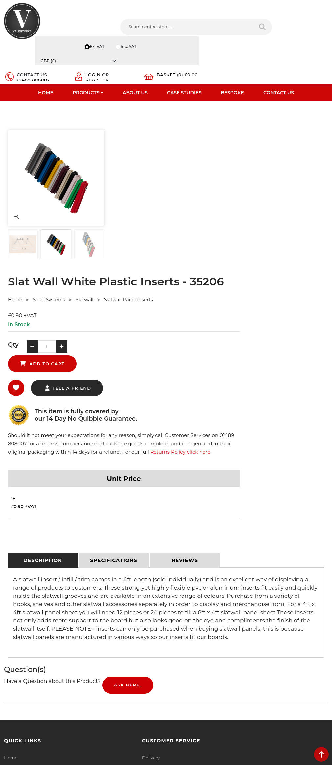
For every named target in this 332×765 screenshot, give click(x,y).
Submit (306, 689)
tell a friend (175, 208)
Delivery (95, 589)
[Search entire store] (152, 29)
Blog (9, 657)
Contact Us (278, 51)
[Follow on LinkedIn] (200, 673)
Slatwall (193, 129)
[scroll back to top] (321, 754)
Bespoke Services (22, 623)
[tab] (43, 391)
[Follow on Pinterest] (224, 673)
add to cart (220, 178)
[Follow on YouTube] (212, 673)
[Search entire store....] (101, 29)
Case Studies (184, 51)
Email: (259, 627)
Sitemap (96, 623)
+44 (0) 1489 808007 (200, 658)
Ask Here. (127, 516)
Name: (260, 598)
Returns (95, 614)
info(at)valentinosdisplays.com (211, 630)
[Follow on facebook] (175, 673)
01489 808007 (200, 27)
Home (45, 51)
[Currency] (306, 4)
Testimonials (17, 614)
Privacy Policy (101, 597)
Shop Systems (157, 129)
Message (262, 656)
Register (250, 27)
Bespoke (232, 51)
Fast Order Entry (21, 606)
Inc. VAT (261, 4)
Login (246, 21)
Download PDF (20, 640)
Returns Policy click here (146, 281)
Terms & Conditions (107, 606)
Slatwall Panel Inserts (236, 129)
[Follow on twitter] (187, 673)
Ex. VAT (228, 4)
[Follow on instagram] (236, 673)
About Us (135, 51)
